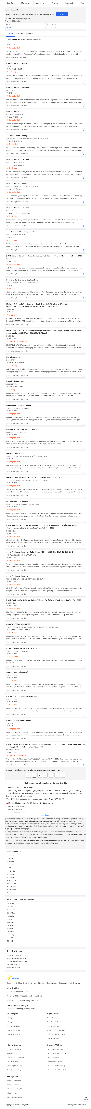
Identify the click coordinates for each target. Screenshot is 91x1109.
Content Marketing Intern (16, 63)
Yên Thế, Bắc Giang (14, 189)
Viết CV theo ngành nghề (56, 1030)
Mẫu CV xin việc (52, 1018)
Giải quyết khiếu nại (14, 1030)
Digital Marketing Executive (17, 501)
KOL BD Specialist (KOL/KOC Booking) (21, 696)
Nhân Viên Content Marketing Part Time (22, 280)
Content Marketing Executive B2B (19, 160)
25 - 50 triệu (12, 365)
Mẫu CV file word (53, 1026)
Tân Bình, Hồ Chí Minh (15, 69)
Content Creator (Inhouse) (17, 672)
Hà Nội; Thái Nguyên (14, 141)
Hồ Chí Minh (11, 45)
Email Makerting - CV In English (18, 405)
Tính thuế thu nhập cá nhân (56, 1053)
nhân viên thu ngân (15, 809)
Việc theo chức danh (14, 1080)
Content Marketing (14, 111)
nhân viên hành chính (16, 806)
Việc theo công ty (13, 1093)
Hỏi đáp (9, 1022)
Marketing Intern (13, 453)
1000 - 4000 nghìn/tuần (16, 341)
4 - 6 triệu (11, 288)
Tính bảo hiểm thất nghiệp (56, 1065)
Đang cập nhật (13, 48)
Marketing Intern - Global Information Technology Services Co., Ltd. (33, 477)
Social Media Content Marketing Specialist (23, 39)
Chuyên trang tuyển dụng (16, 1057)
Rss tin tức (82, 1104)
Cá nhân (19, 33)
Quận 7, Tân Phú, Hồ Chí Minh (18, 213)
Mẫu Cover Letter (53, 1022)
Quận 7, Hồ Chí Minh (14, 117)
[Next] (62, 775)
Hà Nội (9, 237)
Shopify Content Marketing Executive (21, 232)
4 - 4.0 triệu (11, 72)
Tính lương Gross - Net (55, 1049)
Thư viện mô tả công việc (15, 1070)
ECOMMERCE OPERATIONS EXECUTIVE (21, 429)
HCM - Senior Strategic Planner (18, 720)
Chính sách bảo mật (14, 1026)
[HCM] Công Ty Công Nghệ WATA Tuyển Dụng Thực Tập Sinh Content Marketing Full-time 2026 (44, 256)
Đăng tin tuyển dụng (14, 1049)
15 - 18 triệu (11, 632)
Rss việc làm (72, 1104)
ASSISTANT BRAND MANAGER (18, 624)
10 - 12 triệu (11, 216)
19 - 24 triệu (12, 656)
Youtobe (18, 1009)
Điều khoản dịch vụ (13, 1034)
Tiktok (32, 1009)
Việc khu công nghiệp (14, 1097)
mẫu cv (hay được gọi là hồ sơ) (40, 821)
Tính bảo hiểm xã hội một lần (57, 1070)
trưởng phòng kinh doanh (17, 812)
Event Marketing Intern (15, 381)
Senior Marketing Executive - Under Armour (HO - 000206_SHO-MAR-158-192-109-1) (39, 552)
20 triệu (10, 315)
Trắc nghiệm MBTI (53, 1038)
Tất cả (10, 33)
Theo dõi (62, 14)
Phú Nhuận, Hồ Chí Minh (15, 362)
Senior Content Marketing (16, 136)
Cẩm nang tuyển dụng (14, 1065)
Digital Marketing (13, 357)
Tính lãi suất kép (52, 1057)
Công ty (29, 33)
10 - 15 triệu (11, 680)
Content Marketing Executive (18, 87)
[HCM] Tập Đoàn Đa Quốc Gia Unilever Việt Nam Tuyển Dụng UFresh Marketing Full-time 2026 (43, 600)
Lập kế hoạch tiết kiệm (54, 1061)
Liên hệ (9, 1018)
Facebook (10, 1009)
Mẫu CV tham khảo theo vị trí (57, 1034)
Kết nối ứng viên (12, 1061)
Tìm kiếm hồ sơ (12, 1053)
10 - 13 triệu (11, 168)
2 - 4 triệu (11, 389)
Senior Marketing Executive (17, 576)
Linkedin (26, 1009)
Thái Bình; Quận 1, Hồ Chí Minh (18, 629)
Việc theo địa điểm (13, 1085)
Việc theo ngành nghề (14, 1089)
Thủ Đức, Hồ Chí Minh (15, 165)
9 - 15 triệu (11, 704)
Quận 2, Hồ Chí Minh (14, 386)
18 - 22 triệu (11, 144)
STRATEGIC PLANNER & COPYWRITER (21, 648)
